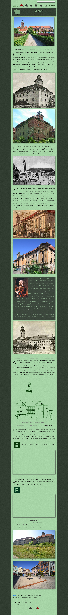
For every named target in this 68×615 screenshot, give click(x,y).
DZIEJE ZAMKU (19, 358)
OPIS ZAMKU (34, 50)
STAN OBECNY (48, 50)
